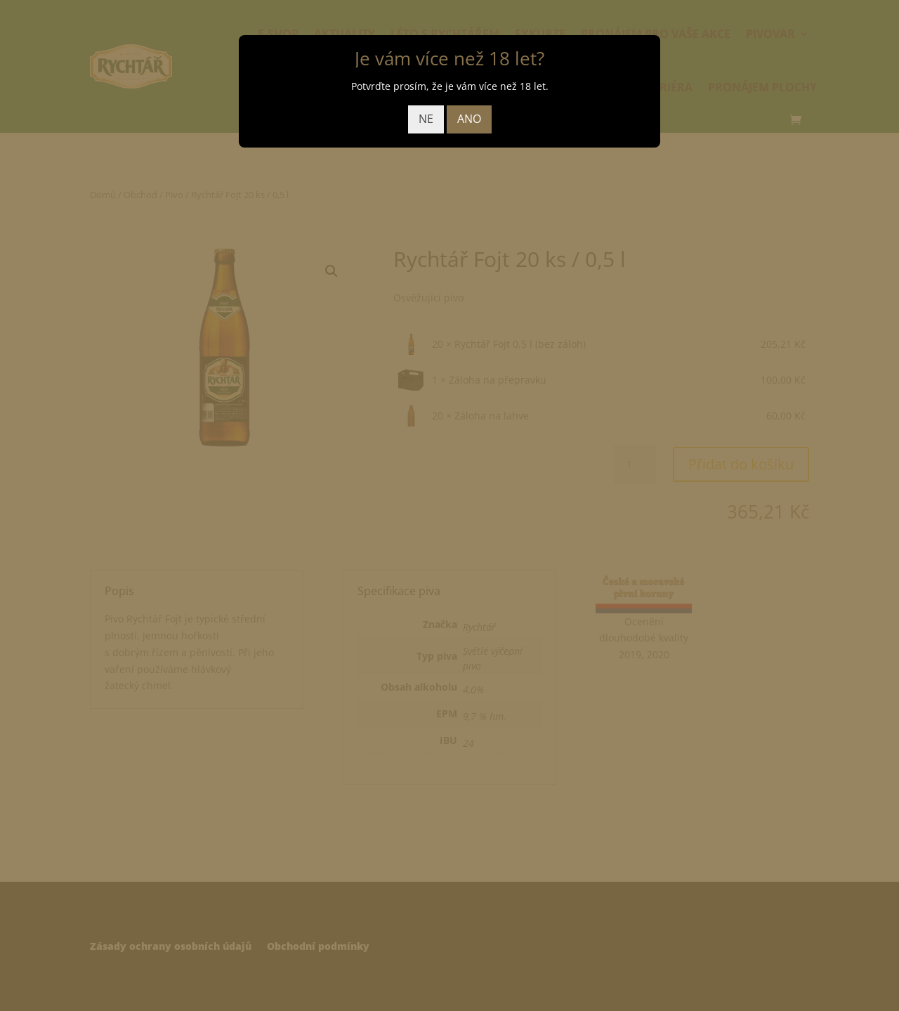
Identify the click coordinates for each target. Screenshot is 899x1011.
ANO (469, 118)
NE (426, 118)
